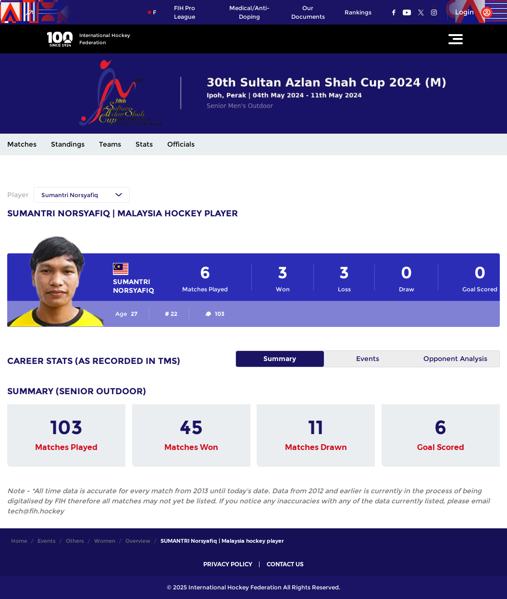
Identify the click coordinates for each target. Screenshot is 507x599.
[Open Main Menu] (455, 39)
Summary (279, 358)
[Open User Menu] (470, 12)
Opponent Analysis (455, 358)
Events (367, 358)
